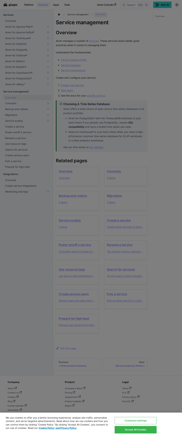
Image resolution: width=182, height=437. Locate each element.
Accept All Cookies (135, 429)
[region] (91, 425)
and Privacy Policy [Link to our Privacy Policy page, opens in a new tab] (66, 428)
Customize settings (136, 420)
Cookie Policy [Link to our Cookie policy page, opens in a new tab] (47, 428)
